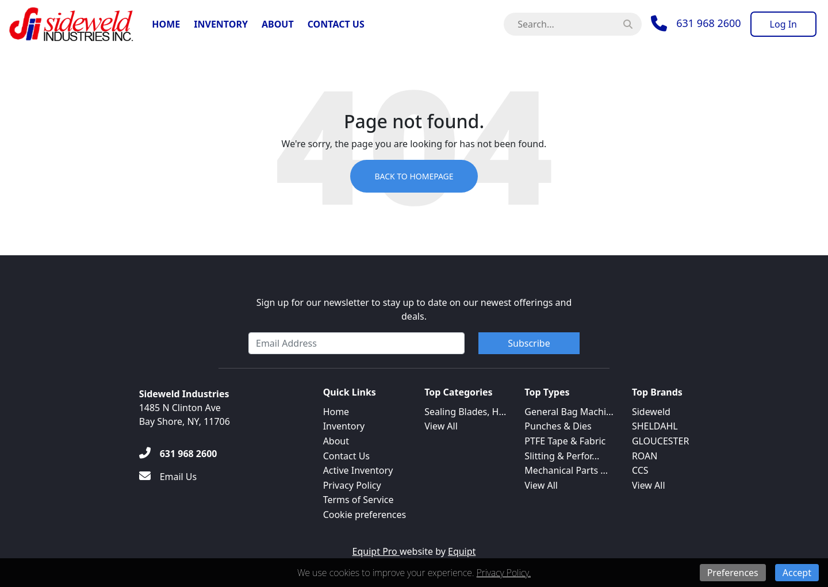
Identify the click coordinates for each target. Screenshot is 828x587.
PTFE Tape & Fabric (564, 441)
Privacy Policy (352, 485)
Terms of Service (358, 499)
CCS (640, 470)
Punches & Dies (557, 426)
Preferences (732, 572)
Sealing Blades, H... (465, 411)
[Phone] (696, 24)
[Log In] (783, 24)
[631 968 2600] (178, 453)
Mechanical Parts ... (566, 470)
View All (441, 426)
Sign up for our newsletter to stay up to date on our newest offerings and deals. (414, 309)
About (278, 24)
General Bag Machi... (569, 411)
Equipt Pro (376, 551)
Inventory (221, 24)
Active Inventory (358, 470)
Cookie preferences (365, 514)
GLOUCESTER (660, 441)
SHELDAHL (655, 426)
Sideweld (651, 411)
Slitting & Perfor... (561, 456)
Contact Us (336, 24)
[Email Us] (168, 476)
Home (166, 24)
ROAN (645, 456)
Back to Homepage (413, 176)
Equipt (462, 551)
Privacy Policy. (504, 572)
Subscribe (529, 343)
